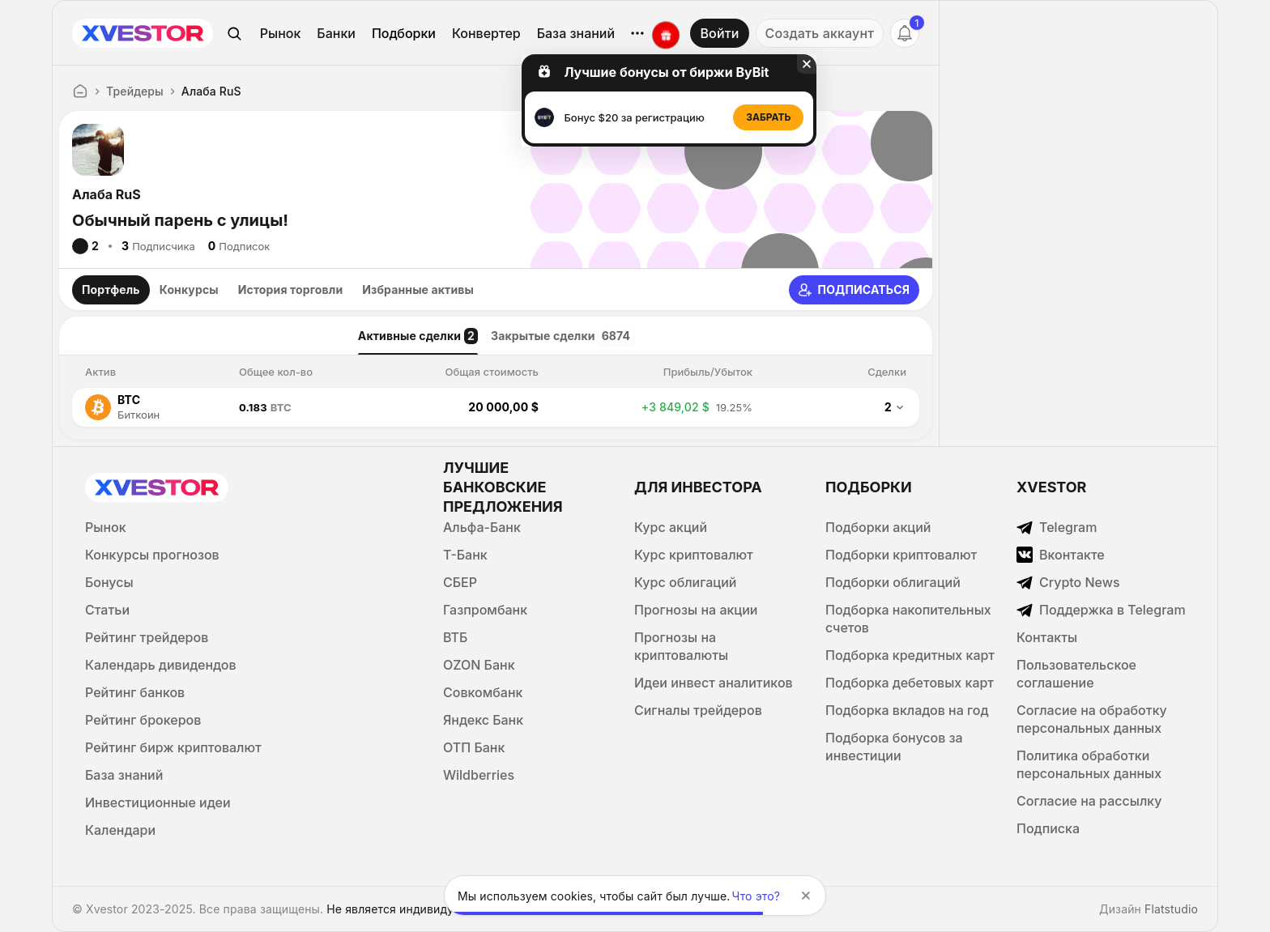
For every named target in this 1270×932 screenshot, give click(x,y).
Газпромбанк (485, 610)
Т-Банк (465, 555)
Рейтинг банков (135, 692)
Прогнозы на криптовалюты (681, 646)
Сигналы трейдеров (698, 710)
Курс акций (670, 527)
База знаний (576, 33)
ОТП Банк (474, 747)
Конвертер (486, 33)
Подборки (404, 33)
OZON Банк (479, 665)
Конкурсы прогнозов (152, 555)
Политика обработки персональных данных (1088, 764)
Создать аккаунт (819, 33)
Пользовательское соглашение (1076, 674)
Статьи (107, 610)
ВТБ (455, 637)
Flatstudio (1171, 909)
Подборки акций (878, 527)
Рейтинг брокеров (143, 720)
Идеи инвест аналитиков (713, 683)
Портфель (111, 289)
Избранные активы (418, 289)
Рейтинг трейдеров (146, 637)
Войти (719, 33)
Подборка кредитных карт (910, 655)
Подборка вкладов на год (907, 710)
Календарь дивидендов (161, 665)
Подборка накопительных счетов (908, 619)
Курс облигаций (685, 582)
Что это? (756, 896)
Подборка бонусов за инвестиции (894, 747)
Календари (120, 830)
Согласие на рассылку (1088, 801)
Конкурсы (189, 289)
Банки (336, 33)
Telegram (1056, 527)
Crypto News (1068, 582)
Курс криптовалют (693, 555)
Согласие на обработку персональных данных (1091, 719)
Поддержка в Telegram (1101, 610)
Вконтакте (1060, 555)
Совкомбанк (482, 692)
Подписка (1048, 828)
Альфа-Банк (482, 527)
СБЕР (460, 582)
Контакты (1046, 637)
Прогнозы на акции (695, 610)
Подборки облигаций (893, 582)
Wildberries (478, 775)
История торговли (290, 289)
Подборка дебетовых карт (909, 683)
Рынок (280, 33)
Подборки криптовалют (901, 555)
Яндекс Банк (483, 720)
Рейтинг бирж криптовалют (173, 747)
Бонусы (109, 582)
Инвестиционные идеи (158, 802)
